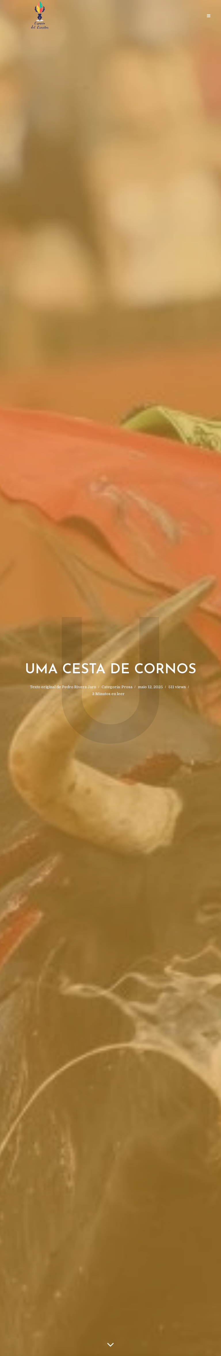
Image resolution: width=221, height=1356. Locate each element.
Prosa (126, 687)
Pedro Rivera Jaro (79, 687)
